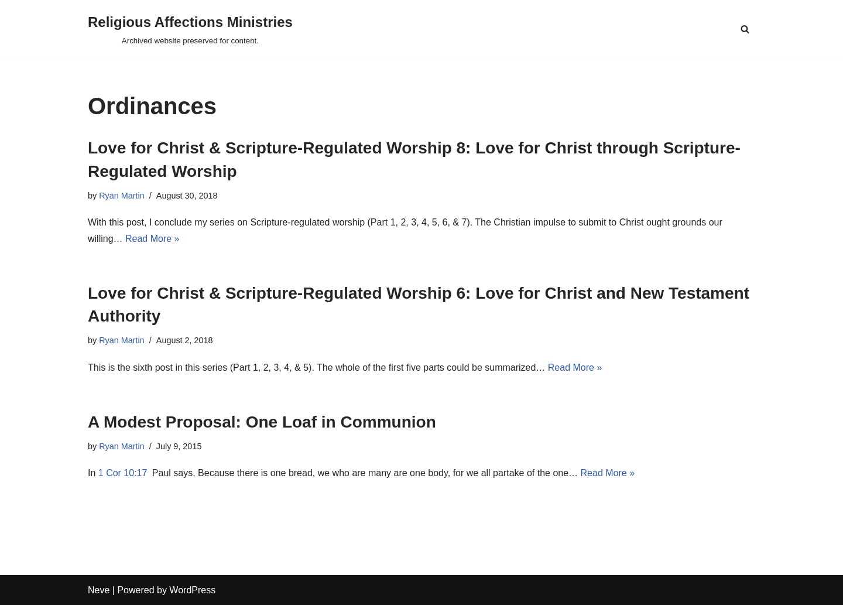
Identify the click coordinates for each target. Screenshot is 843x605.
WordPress (192, 590)
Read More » (152, 239)
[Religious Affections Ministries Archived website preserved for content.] (190, 29)
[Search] (745, 29)
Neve (98, 590)
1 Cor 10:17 (123, 473)
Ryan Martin (122, 195)
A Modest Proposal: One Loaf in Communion (262, 422)
